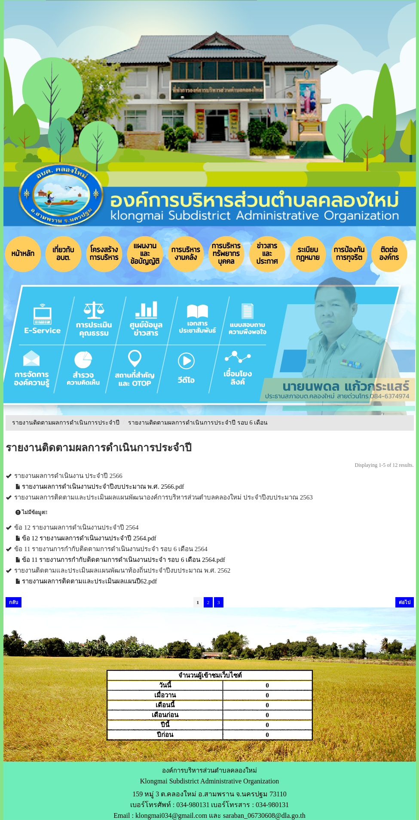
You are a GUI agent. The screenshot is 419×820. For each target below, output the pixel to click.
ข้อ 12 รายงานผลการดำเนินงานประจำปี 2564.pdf (89, 538)
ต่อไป (404, 602)
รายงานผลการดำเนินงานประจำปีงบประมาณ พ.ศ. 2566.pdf (103, 486)
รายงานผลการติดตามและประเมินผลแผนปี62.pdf (89, 581)
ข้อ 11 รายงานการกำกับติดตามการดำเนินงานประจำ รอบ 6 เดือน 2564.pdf (123, 559)
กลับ (13, 602)
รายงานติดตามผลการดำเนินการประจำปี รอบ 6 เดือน (198, 422)
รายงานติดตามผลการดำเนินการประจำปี (65, 422)
